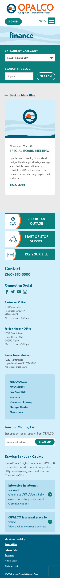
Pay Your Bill (36, 254)
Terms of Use (11, 544)
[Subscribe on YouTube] (19, 292)
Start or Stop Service (36, 239)
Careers (15, 396)
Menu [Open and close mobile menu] (47, 20)
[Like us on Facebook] (7, 292)
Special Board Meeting (29, 151)
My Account (17, 386)
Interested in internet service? (27, 494)
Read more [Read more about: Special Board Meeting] (18, 185)
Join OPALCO (18, 381)
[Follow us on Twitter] (13, 292)
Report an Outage (36, 221)
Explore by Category (21, 50)
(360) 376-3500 (17, 274)
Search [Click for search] (46, 76)
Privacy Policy (11, 550)
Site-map (9, 555)
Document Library (21, 401)
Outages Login (12, 566)
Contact (12, 268)
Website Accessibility (15, 539)
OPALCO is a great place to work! (27, 522)
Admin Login (11, 560)
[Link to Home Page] (30, 9)
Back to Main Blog (22, 95)
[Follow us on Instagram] (25, 292)
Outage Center (19, 407)
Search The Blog (18, 68)
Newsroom (16, 412)
